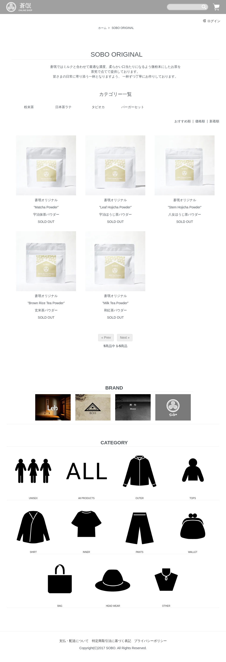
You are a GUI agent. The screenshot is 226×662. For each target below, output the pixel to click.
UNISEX (33, 473)
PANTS (139, 526)
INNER (86, 526)
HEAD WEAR (113, 580)
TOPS (192, 473)
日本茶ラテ (63, 107)
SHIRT (33, 526)
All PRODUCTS (86, 473)
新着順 (214, 121)
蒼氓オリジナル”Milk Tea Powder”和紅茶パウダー (115, 303)
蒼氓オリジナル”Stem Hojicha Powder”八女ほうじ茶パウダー (185, 207)
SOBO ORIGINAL (123, 28)
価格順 (200, 121)
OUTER (139, 473)
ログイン (211, 21)
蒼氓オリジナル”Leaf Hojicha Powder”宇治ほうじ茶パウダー (115, 207)
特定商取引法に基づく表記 (111, 641)
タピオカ (98, 107)
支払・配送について (74, 641)
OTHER (166, 580)
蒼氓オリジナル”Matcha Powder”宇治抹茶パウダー (46, 207)
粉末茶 (29, 107)
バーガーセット (132, 107)
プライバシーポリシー (150, 641)
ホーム (102, 28)
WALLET (192, 526)
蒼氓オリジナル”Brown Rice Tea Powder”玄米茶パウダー (46, 303)
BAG (59, 580)
